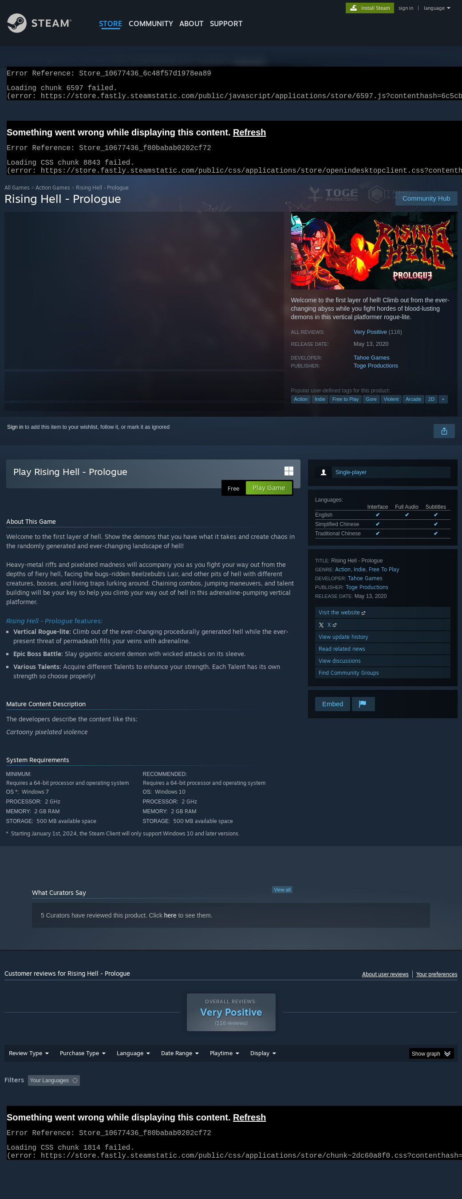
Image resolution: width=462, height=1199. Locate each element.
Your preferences (437, 984)
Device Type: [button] (22, 1115)
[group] (230, 1109)
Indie (320, 409)
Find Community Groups (349, 683)
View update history (343, 647)
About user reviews (385, 984)
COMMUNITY (151, 23)
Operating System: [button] (345, 1103)
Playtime (221, 1076)
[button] (34, 1103)
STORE (110, 23)
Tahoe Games (372, 368)
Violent (391, 409)
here (170, 926)
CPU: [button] (391, 1103)
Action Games (53, 198)
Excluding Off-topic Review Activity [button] (139, 1103)
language (434, 8)
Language (130, 1076)
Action (301, 409)
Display (259, 1076)
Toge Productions (376, 376)
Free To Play (384, 580)
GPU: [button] (421, 1103)
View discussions (340, 671)
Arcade (413, 409)
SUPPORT (226, 23)
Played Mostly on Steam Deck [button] (271, 1103)
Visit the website (343, 623)
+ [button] (443, 409)
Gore (371, 409)
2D (431, 409)
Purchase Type (79, 1076)
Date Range (176, 1076)
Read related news (342, 659)
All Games (17, 198)
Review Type (25, 1076)
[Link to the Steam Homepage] (46, 30)
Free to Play (345, 409)
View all (282, 900)
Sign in (15, 438)
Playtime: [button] (207, 1103)
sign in (406, 8)
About (191, 23)
